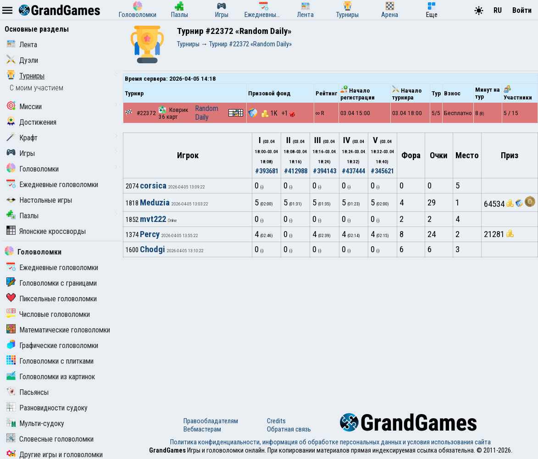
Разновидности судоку (47, 408)
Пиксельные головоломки (51, 298)
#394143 (324, 171)
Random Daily (206, 113)
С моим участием (36, 87)
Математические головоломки (58, 330)
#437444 (353, 171)
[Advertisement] (330, 326)
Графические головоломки (52, 345)
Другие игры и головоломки (54, 454)
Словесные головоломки (50, 439)
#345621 (382, 171)
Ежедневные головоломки (52, 184)
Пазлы (22, 215)
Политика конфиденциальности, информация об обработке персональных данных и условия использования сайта (330, 442)
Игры (20, 153)
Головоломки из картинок (50, 376)
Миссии (24, 106)
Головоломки (32, 169)
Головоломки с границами (51, 283)
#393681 (266, 171)
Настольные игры (39, 200)
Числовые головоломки (48, 314)
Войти (522, 10)
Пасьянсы (27, 392)
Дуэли (22, 60)
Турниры (25, 76)
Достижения (31, 122)
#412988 (295, 171)
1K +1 (278, 113)
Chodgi (152, 249)
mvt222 (153, 219)
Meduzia (155, 203)
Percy (150, 234)
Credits (276, 421)
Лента (21, 44)
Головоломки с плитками (50, 361)
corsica (153, 186)
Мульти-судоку (35, 423)
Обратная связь (289, 429)
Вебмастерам (202, 429)
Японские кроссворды (46, 231)
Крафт (22, 137)
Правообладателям (210, 421)
